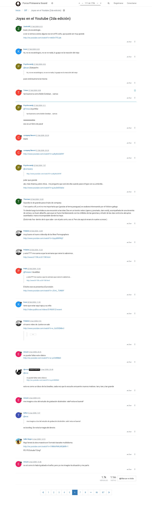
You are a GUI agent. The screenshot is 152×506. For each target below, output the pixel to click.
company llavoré (29, 135)
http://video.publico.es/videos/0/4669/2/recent (42, 309)
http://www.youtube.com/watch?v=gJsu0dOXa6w (43, 188)
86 (97, 492)
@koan (26, 68)
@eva (25, 373)
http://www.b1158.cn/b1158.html (36, 257)
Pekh (25, 269)
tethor (25, 413)
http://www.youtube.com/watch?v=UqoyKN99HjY (43, 238)
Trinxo (25, 90)
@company (28, 169)
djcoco (26, 369)
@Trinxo (26, 109)
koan (25, 49)
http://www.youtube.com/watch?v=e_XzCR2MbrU (43, 328)
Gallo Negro (27, 439)
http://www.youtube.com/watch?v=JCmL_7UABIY (43, 291)
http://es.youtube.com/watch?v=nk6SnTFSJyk (42, 38)
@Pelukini (27, 272)
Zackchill (26, 26)
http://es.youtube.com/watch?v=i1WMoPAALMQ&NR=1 (45, 446)
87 (103, 492)
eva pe (25, 352)
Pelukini (26, 231)
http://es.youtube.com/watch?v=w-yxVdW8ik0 (42, 358)
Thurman (26, 199)
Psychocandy (28, 64)
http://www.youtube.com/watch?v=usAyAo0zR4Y (43, 154)
